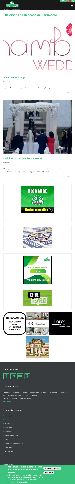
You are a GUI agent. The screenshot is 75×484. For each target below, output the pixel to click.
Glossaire (8, 447)
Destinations (9, 432)
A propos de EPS (11, 416)
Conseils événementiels (14, 444)
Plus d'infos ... (8, 401)
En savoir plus (22, 482)
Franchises (9, 451)
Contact (8, 424)
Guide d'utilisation (11, 436)
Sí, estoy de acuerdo (52, 468)
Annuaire (8, 428)
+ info (67, 92)
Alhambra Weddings (14, 77)
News (7, 440)
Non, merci (48, 473)
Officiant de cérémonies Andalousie (23, 158)
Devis (7, 420)
